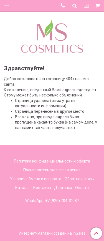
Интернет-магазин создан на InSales (52, 233)
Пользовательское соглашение (52, 170)
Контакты (42, 187)
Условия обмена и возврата (35, 179)
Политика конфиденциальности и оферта (52, 161)
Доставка (63, 187)
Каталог (22, 187)
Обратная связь (79, 179)
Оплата (82, 187)
